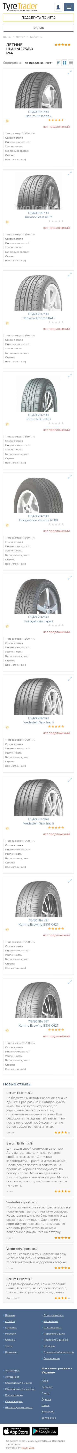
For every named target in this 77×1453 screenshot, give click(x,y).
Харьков (47, 1386)
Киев (45, 1380)
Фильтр (38, 28)
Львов (45, 1405)
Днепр (46, 1393)
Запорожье (49, 1417)
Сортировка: (12, 63)
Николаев (48, 1411)
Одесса (46, 1399)
